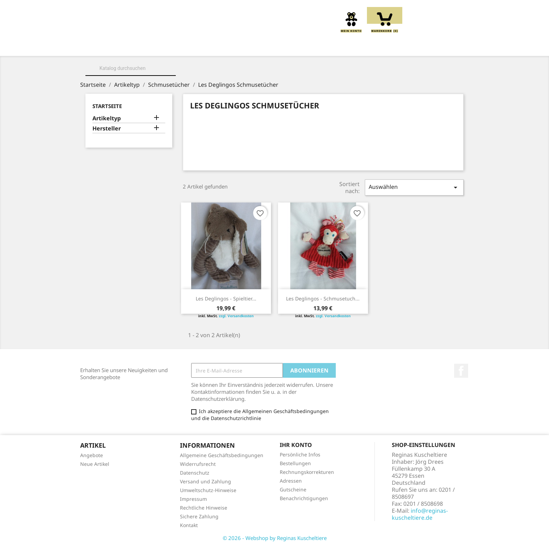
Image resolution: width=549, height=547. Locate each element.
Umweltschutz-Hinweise (208, 490)
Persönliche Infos (300, 454)
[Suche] (130, 68)
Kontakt (189, 525)
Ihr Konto (296, 445)
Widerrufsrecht (198, 464)
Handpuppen (322, 46)
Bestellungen (295, 463)
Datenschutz (194, 472)
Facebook (461, 371)
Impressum (193, 499)
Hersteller (106, 128)
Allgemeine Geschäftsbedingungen (221, 455)
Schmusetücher (376, 46)
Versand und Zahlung (205, 481)
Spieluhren (429, 46)
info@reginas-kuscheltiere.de (420, 514)
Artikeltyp (106, 118)
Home (111, 46)
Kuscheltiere (192, 46)
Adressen (291, 480)
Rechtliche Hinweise (203, 507)
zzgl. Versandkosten (236, 315)
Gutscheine (293, 489)
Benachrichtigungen (304, 498)
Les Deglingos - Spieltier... (226, 298)
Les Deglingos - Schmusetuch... (323, 298)
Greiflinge (274, 46)
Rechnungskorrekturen (307, 472)
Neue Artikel (94, 464)
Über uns (146, 46)
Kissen (236, 46)
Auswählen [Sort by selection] (414, 187)
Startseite (107, 105)
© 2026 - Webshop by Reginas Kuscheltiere (275, 537)
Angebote (91, 455)
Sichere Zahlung (199, 516)
